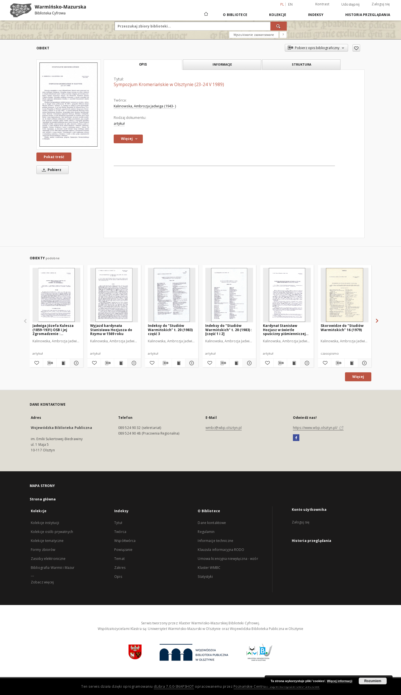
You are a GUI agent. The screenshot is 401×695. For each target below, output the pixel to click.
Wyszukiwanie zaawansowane (254, 35)
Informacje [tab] (222, 64)
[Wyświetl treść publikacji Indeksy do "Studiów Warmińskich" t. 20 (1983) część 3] (178, 363)
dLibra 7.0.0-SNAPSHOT (174, 686)
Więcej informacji (339, 681)
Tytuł (118, 522)
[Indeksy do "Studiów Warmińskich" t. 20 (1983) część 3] (171, 295)
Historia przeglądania (367, 14)
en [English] (290, 4)
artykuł (119, 123)
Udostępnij (350, 4)
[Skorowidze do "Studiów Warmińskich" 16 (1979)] (344, 295)
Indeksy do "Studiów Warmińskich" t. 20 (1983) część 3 (170, 329)
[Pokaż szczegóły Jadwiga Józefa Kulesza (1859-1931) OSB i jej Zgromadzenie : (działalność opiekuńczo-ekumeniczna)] (75, 363)
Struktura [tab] (301, 64)
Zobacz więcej (42, 582)
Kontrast (322, 4)
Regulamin (206, 531)
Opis (118, 576)
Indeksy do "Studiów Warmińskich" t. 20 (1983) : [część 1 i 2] (228, 329)
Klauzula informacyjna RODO (221, 549)
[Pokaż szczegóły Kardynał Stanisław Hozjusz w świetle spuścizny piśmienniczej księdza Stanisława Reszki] (306, 363)
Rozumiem (372, 681)
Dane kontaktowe (212, 522)
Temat (119, 558)
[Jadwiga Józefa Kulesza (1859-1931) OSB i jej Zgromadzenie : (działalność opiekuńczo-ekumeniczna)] (56, 295)
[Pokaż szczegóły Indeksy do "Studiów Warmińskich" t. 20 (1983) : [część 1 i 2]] (248, 363)
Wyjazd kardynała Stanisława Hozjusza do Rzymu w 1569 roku (111, 329)
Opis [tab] (143, 64)
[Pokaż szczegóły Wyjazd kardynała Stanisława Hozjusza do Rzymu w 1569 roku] (133, 363)
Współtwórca (125, 540)
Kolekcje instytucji (45, 522)
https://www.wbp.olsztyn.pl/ (318, 427)
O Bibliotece (235, 14)
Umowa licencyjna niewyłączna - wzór (228, 558)
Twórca (120, 531)
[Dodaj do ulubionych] (356, 48)
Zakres (119, 567)
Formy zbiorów (43, 549)
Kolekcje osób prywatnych (52, 531)
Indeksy (315, 14)
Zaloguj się (381, 4)
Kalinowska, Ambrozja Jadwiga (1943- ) (145, 106)
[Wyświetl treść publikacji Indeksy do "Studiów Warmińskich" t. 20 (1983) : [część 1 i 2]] (236, 363)
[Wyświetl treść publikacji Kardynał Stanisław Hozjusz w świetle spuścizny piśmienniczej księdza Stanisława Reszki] (293, 363)
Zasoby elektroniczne (48, 558)
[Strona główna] (205, 14)
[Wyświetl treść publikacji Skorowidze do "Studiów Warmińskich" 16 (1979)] (351, 363)
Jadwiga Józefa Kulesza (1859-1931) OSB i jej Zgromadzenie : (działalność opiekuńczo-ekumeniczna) (54, 329)
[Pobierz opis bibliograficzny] (49, 363)
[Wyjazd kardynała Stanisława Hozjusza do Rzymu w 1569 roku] (114, 295)
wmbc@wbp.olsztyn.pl (224, 427)
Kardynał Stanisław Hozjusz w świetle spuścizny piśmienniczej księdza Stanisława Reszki (286, 329)
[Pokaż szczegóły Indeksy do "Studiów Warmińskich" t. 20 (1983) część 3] (191, 363)
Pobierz (50, 170)
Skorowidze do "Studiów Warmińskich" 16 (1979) (342, 327)
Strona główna (43, 499)
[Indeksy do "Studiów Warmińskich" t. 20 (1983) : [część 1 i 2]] (229, 295)
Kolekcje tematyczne (47, 540)
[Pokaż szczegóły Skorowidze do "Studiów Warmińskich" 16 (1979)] (363, 363)
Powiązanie (123, 549)
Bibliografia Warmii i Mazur (52, 567)
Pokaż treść (54, 156)
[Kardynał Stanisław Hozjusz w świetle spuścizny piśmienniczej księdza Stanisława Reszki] (287, 295)
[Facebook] (296, 437)
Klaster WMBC (209, 567)
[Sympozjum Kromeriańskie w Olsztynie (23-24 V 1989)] (68, 105)
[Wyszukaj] (279, 26)
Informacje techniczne (215, 540)
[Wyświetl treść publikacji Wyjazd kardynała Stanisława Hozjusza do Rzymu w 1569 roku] (120, 363)
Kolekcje (277, 14)
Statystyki (205, 576)
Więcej (358, 376)
